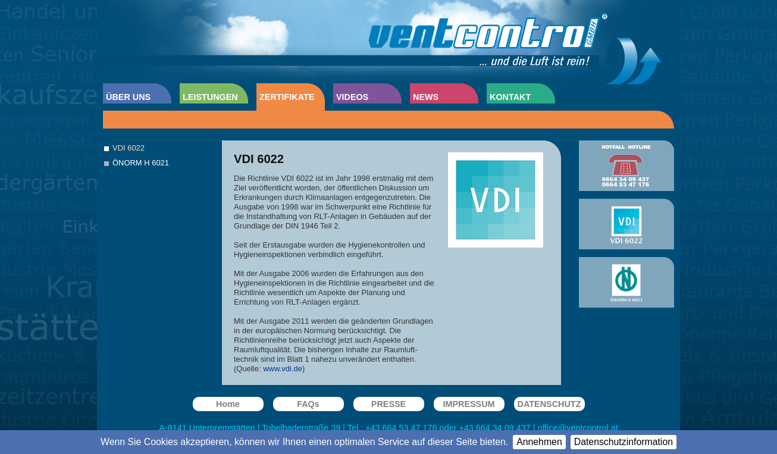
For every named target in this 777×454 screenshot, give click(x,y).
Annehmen (539, 442)
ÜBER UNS (128, 97)
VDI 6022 (128, 147)
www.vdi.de (282, 368)
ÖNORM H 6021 (140, 162)
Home (228, 404)
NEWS (425, 97)
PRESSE (388, 404)
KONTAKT (510, 97)
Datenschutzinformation (623, 442)
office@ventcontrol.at (578, 428)
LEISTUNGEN (210, 97)
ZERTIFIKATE (286, 97)
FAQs (308, 404)
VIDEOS (352, 97)
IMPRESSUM (468, 404)
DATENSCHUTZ (549, 404)
